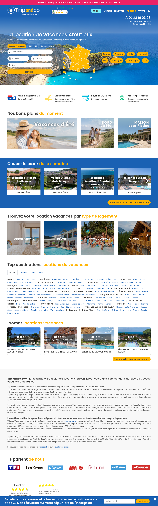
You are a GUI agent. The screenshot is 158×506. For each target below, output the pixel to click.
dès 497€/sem (60, 192)
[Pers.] (32, 65)
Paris (138, 291)
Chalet (134, 239)
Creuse (62, 297)
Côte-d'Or (105, 282)
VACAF (141, 11)
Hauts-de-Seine (44, 294)
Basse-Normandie (47, 282)
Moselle (126, 297)
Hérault (142, 294)
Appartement (24, 239)
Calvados (62, 282)
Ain (98, 310)
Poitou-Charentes (19, 307)
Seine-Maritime (107, 291)
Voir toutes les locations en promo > (131, 359)
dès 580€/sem (24, 192)
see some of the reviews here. (19, 496)
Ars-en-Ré (24, 184)
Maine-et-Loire (78, 304)
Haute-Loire (12, 282)
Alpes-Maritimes (21, 310)
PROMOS (131, 11)
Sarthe (100, 304)
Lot (81, 301)
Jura (142, 288)
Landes (76, 279)
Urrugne (61, 184)
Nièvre (115, 282)
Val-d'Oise (90, 294)
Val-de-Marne (78, 294)
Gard (134, 294)
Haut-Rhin (31, 279)
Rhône (136, 310)
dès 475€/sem (97, 192)
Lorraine (88, 297)
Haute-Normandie (83, 291)
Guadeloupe (50, 291)
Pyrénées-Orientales (24, 297)
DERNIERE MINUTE (114, 11)
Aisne (130, 304)
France (106, 54)
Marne (52, 288)
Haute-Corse (103, 288)
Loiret (136, 285)
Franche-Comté (122, 288)
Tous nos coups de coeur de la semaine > (129, 202)
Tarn (104, 301)
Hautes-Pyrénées (92, 301)
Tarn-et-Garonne (116, 301)
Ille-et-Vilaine (49, 285)
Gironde (66, 279)
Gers (75, 301)
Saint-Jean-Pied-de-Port (134, 184)
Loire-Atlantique (62, 304)
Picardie (121, 303)
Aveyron (51, 301)
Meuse (117, 297)
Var (51, 310)
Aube (45, 288)
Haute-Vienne (73, 297)
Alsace (10, 279)
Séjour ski (33, 46)
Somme (144, 304)
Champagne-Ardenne (18, 288)
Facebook (43, 447)
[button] (120, 11)
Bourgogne (93, 282)
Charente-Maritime (49, 307)
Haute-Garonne (64, 301)
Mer (105, 60)
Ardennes (36, 288)
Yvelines (21, 294)
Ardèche (105, 310)
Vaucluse (60, 310)
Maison (60, 239)
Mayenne (91, 304)
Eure (97, 291)
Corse (77, 288)
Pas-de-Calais (29, 304)
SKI (96, 11)
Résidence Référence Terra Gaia (60, 352)
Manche (72, 282)
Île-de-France (126, 291)
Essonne (31, 294)
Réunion (73, 310)
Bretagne (12, 285)
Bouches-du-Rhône (39, 310)
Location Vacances (17, 46)
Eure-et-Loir (92, 285)
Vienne (77, 307)
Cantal (142, 279)
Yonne (138, 282)
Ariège (42, 301)
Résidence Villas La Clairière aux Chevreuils (22, 351)
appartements (69, 421)
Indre (102, 285)
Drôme (115, 310)
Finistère (37, 285)
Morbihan (62, 285)
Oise (137, 304)
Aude (127, 294)
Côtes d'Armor (25, 285)
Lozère (10, 297)
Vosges (135, 297)
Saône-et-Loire (126, 282)
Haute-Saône (13, 291)
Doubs (135, 288)
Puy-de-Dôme (26, 282)
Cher (82, 285)
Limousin (42, 297)
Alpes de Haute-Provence (127, 307)
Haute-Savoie (13, 313)
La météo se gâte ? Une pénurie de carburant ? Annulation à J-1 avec (79, 2)
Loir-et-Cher (126, 285)
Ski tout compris (47, 46)
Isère (122, 310)
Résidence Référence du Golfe (96, 352)
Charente (34, 307)
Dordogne (56, 279)
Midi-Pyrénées (30, 300)
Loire (129, 310)
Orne (80, 282)
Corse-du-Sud (89, 288)
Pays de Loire (46, 303)
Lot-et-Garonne (88, 279)
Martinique (12, 300)
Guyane (65, 291)
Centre (74, 285)
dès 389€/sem (134, 192)
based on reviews (19, 493)
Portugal (142, 54)
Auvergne (126, 279)
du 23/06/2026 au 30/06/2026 (24, 340)
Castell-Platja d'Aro (97, 187)
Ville (145, 60)
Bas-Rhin (20, 279)
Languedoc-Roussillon (111, 294)
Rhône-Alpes (88, 310)
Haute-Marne (63, 288)
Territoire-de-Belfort (30, 291)
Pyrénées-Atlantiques (107, 279)
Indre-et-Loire (112, 285)
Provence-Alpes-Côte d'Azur (99, 307)
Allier (135, 279)
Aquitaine (45, 279)
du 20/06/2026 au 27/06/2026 (60, 340)
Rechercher (30, 72)
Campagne (132, 60)
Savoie (144, 310)
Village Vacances (97, 239)
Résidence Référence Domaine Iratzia (133, 351)
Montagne (117, 60)
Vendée (109, 304)
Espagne (119, 54)
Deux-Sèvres (66, 307)
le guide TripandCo (61, 447)
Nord (18, 304)
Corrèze (52, 297)
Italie (130, 54)
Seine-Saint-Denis (61, 294)
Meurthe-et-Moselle (103, 297)
